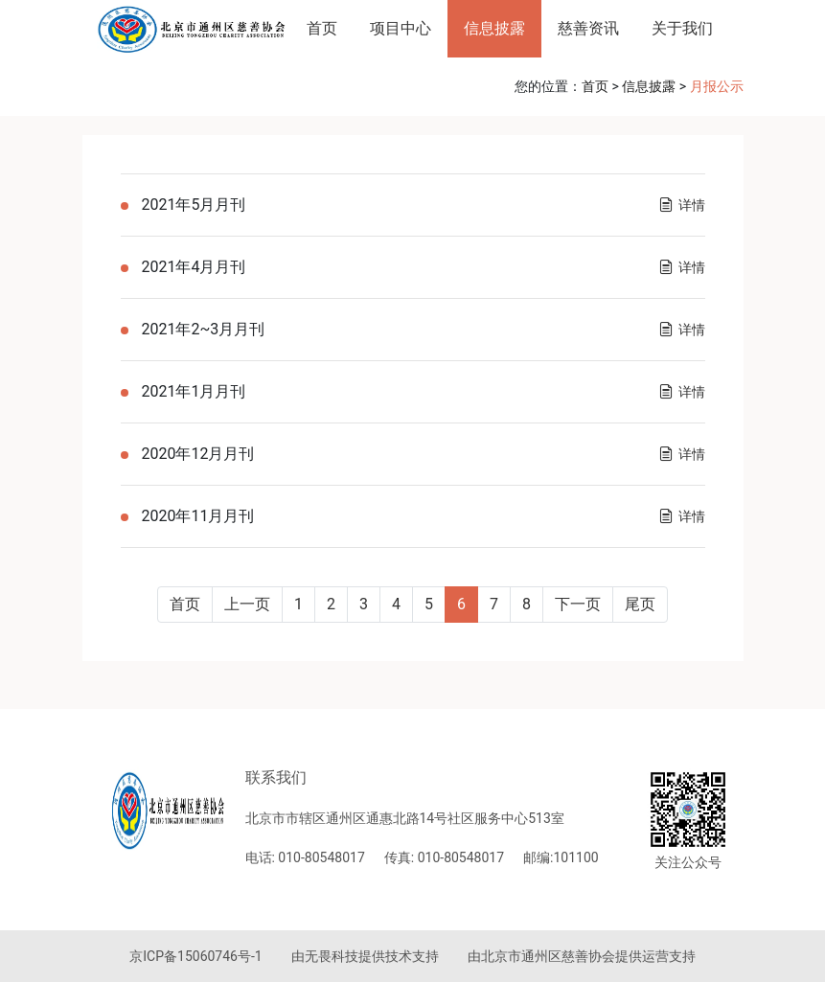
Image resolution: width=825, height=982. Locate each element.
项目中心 (400, 28)
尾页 (640, 604)
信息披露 (494, 28)
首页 (322, 28)
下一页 (578, 604)
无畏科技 (331, 956)
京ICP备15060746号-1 (195, 956)
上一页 (247, 604)
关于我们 (682, 28)
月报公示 (717, 86)
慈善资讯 (588, 28)
